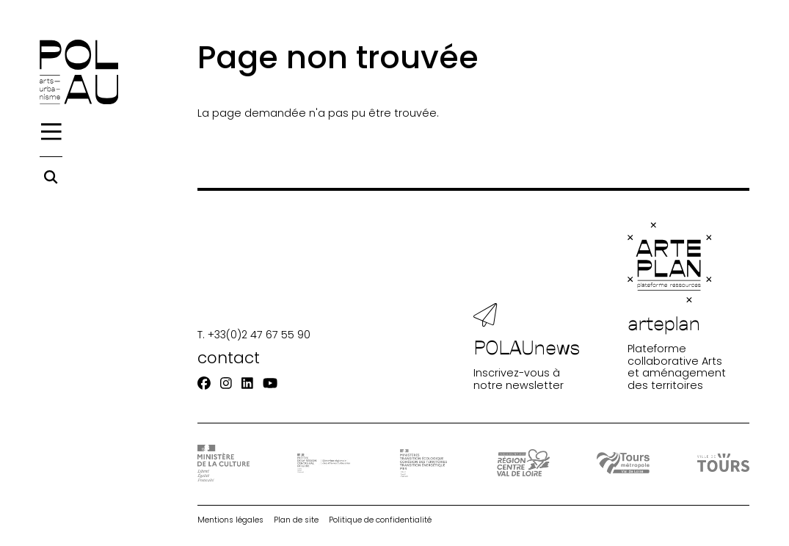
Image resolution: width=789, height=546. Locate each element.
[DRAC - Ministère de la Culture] (223, 463)
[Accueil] (79, 72)
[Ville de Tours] (723, 463)
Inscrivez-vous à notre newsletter (527, 347)
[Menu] (51, 132)
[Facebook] (204, 383)
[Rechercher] (51, 177)
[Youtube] (270, 383)
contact (228, 357)
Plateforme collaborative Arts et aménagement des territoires (677, 306)
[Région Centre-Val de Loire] (523, 462)
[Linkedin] (247, 383)
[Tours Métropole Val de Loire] (623, 463)
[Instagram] (226, 383)
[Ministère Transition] (423, 463)
